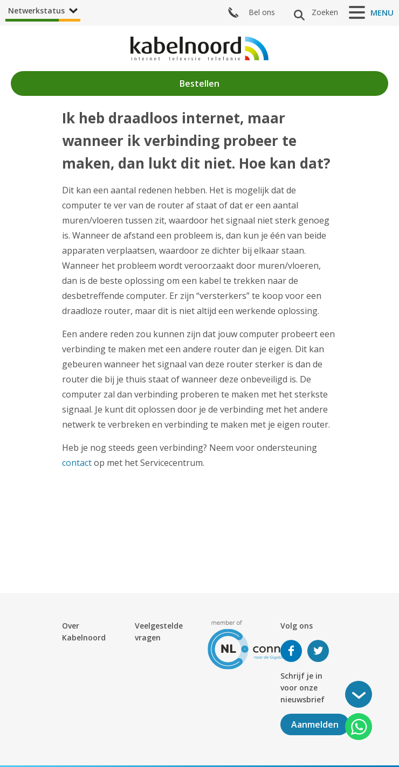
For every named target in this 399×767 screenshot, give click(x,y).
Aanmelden (315, 724)
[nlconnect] (254, 644)
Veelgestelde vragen (159, 631)
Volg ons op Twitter (318, 651)
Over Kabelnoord (84, 631)
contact (77, 463)
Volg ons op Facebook (291, 651)
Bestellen (199, 83)
